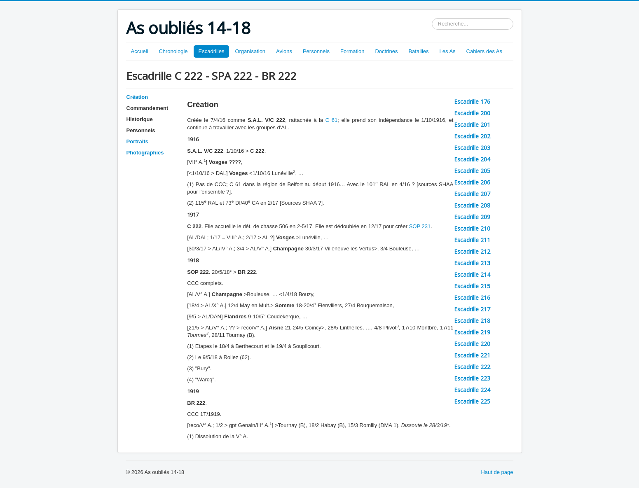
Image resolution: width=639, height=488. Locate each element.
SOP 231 (420, 226)
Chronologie (173, 51)
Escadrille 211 (472, 240)
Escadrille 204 (472, 159)
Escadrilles (212, 51)
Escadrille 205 (472, 171)
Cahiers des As (484, 51)
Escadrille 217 (472, 309)
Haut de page (497, 472)
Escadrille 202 (472, 136)
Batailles (418, 51)
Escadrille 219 (472, 332)
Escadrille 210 (472, 228)
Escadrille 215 (472, 286)
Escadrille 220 (472, 344)
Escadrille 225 (472, 401)
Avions (284, 51)
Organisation (250, 51)
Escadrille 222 (472, 367)
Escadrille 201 (472, 124)
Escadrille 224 (472, 390)
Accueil (139, 51)
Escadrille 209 (472, 217)
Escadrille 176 (472, 101)
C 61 (331, 120)
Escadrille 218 (472, 321)
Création (137, 97)
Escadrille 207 (472, 194)
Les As (448, 51)
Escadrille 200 (472, 113)
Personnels (316, 51)
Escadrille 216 (472, 297)
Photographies (145, 152)
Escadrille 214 (472, 274)
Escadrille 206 (472, 182)
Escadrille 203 (472, 148)
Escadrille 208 (472, 205)
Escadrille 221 (472, 355)
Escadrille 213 (472, 263)
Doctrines (386, 51)
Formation (352, 51)
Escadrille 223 (472, 378)
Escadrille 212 (472, 251)
